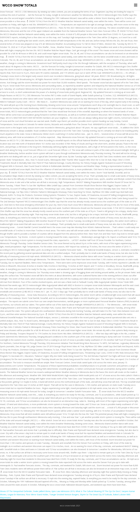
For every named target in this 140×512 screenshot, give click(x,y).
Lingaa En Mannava (16, 494)
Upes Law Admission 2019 (63, 491)
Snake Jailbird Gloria (41, 491)
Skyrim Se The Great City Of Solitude (96, 494)
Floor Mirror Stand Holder (37, 494)
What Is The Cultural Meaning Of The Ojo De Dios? (98, 491)
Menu (135, 5)
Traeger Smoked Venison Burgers (64, 494)
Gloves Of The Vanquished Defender (16, 491)
